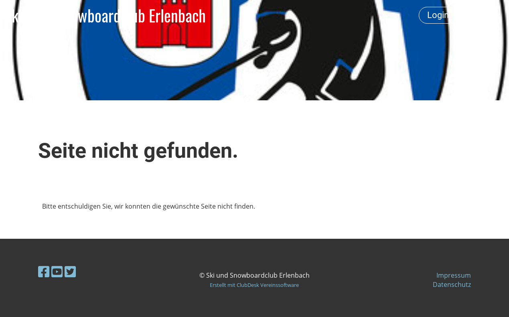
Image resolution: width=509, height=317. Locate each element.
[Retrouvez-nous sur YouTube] (57, 271)
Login (438, 15)
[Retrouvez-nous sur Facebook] (43, 271)
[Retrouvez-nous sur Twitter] (70, 271)
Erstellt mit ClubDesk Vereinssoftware (254, 285)
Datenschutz (452, 284)
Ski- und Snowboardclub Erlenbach (105, 15)
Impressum (453, 275)
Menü (481, 15)
